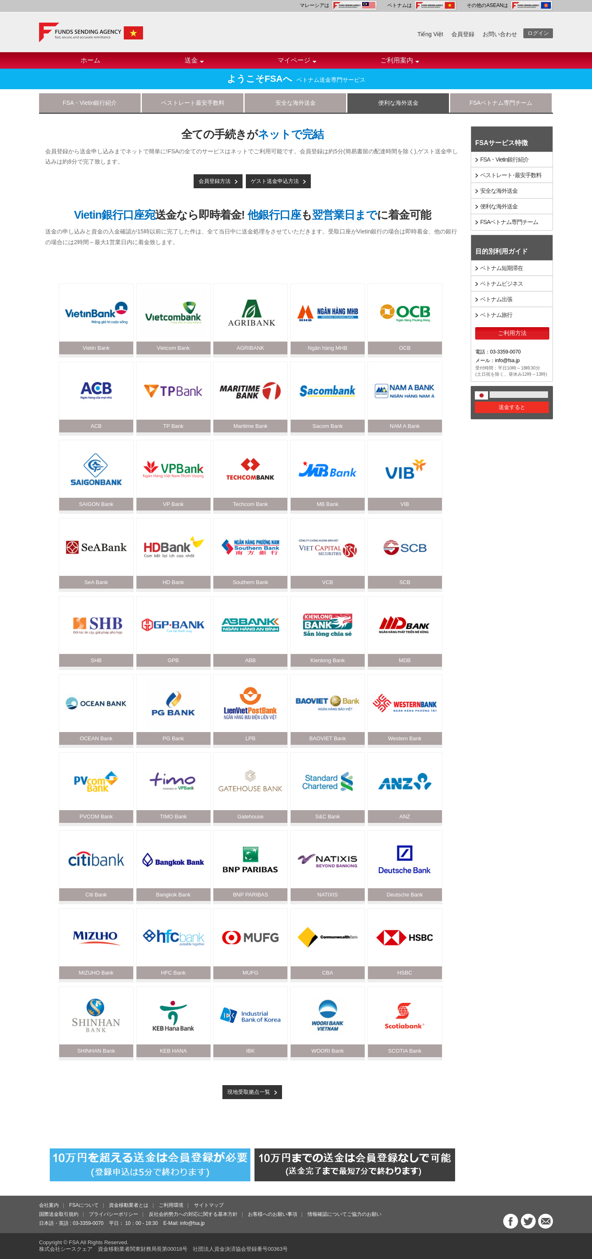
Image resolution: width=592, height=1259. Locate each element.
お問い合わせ (500, 34)
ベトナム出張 (496, 299)
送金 (194, 63)
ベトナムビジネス (501, 283)
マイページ (297, 63)
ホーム (90, 60)
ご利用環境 (171, 1205)
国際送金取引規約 (59, 1214)
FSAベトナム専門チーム (500, 102)
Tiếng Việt (430, 34)
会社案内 (49, 1205)
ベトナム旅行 (496, 315)
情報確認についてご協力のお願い (345, 1214)
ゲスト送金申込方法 (275, 181)
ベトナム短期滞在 (501, 268)
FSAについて (83, 1205)
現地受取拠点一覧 (248, 1092)
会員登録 (462, 34)
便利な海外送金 (398, 102)
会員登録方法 (215, 181)
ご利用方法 (512, 333)
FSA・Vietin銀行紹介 (90, 102)
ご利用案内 (399, 63)
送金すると (512, 407)
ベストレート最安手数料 (192, 102)
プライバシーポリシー (113, 1214)
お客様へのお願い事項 (272, 1214)
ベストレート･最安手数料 (510, 175)
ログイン (538, 33)
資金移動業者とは (128, 1205)
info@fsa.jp (192, 1223)
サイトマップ (209, 1205)
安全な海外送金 (295, 102)
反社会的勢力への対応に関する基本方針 (193, 1214)
